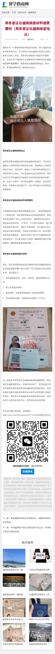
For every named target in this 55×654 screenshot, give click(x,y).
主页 (14, 12)
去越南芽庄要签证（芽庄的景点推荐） (40, 594)
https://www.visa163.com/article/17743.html (21, 415)
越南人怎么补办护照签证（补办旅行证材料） (40, 619)
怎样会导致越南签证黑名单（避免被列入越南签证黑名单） (40, 570)
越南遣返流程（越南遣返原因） (14, 594)
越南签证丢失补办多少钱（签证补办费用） (14, 619)
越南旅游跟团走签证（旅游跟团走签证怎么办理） (40, 644)
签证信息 (22, 12)
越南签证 (32, 12)
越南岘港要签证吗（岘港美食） (14, 570)
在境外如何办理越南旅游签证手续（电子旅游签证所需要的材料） (14, 644)
